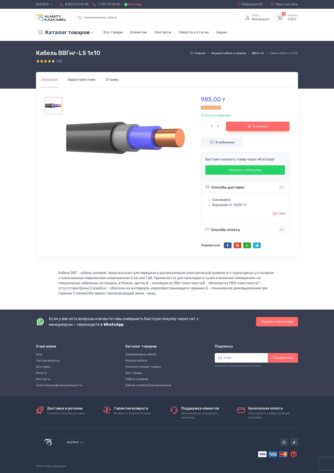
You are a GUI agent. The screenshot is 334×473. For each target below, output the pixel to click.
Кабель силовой (136, 379)
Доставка (43, 367)
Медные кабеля (136, 360)
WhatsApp (135, 4)
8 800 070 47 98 (76, 4)
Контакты (163, 32)
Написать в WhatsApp (245, 170)
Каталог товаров (63, 32)
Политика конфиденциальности (59, 385)
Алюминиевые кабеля (140, 354)
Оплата (41, 373)
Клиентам (138, 32)
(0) (249, 4)
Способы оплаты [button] (222, 229)
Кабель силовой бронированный (148, 385)
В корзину (257, 126)
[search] (156, 17)
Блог (39, 354)
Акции (221, 32)
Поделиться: (210, 245)
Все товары (113, 32)
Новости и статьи (194, 32)
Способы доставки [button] (224, 187)
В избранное (222, 142)
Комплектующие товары (143, 367)
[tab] (82, 79)
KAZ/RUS (42, 4)
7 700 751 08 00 (109, 4)
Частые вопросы (48, 360)
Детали (278, 213)
